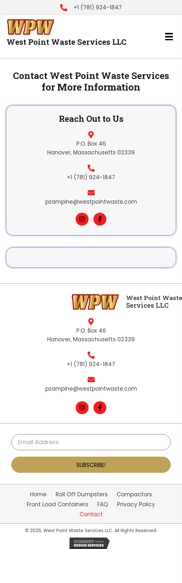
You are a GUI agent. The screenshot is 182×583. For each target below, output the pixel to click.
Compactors (134, 494)
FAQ (102, 504)
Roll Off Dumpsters (82, 494)
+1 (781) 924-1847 (98, 7)
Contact (91, 514)
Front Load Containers (57, 504)
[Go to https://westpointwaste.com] (33, 27)
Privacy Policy (136, 504)
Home (38, 494)
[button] (82, 219)
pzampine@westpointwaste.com (91, 202)
